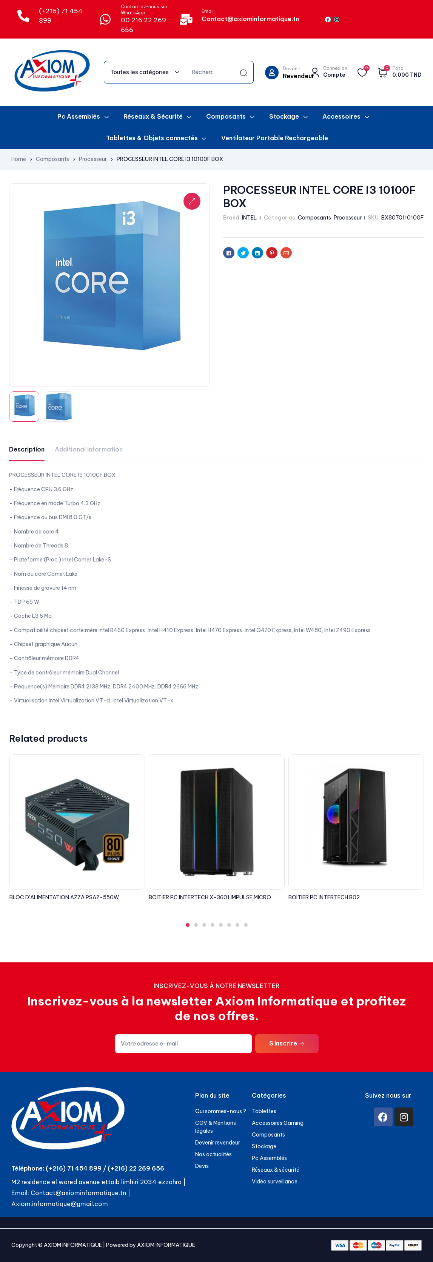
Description (27, 449)
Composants (52, 159)
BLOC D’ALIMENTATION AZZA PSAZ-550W (64, 897)
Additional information (89, 449)
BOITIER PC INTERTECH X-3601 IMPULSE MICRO (210, 897)
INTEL (249, 217)
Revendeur (298, 76)
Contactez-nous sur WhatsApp (144, 9)
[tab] (27, 449)
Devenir (291, 68)
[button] (188, 925)
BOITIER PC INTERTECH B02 (324, 897)
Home (18, 159)
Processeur (93, 159)
